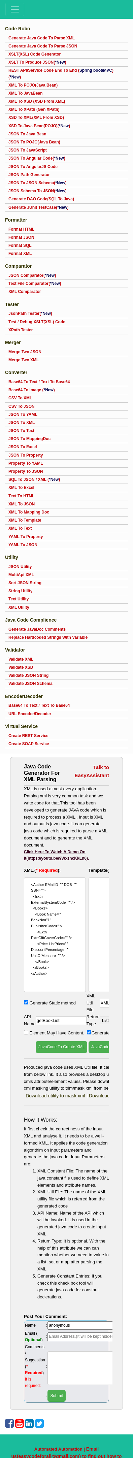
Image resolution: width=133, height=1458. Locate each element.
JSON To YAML (22, 414)
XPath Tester (20, 330)
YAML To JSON (22, 544)
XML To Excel (21, 487)
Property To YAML (25, 463)
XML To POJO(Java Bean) (33, 85)
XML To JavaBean (25, 93)
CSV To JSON (21, 406)
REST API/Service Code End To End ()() (60, 73)
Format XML (20, 253)
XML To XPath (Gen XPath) (34, 109)
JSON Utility (20, 566)
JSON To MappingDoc (29, 438)
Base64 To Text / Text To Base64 (39, 381)
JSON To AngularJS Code (33, 166)
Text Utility (18, 599)
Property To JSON (25, 471)
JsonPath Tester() (30, 313)
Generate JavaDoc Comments (37, 629)
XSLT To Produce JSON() (37, 62)
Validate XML (20, 659)
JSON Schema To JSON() (37, 191)
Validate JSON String (28, 675)
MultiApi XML (21, 574)
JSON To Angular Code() (36, 158)
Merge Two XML (23, 360)
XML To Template (24, 520)
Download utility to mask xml (56, 1095)
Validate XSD (20, 667)
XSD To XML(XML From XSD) (36, 117)
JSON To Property (25, 455)
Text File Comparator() (34, 283)
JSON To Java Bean (27, 134)
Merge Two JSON (24, 352)
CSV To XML (20, 398)
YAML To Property (25, 536)
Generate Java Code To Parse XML (41, 38)
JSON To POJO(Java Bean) (34, 142)
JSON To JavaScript (27, 150)
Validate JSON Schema (30, 683)
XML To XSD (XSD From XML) (36, 101)
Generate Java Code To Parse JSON (42, 46)
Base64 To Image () (31, 390)
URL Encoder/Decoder (29, 713)
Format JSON (21, 237)
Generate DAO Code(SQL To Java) (41, 199)
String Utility (20, 591)
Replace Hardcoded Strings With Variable (48, 637)
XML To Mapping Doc (28, 512)
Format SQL (20, 245)
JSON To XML (21, 422)
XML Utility (18, 607)
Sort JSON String (24, 583)
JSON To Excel (22, 446)
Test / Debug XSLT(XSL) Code (36, 322)
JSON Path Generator (29, 174)
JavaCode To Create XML (61, 1047)
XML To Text (20, 528)
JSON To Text (21, 430)
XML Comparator (24, 291)
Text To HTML (21, 496)
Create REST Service (28, 735)
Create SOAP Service (28, 743)
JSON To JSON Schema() (37, 182)
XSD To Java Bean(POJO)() (39, 126)
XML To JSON (21, 504)
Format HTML (21, 229)
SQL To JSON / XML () (34, 479)
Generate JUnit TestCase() (38, 207)
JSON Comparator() (32, 275)
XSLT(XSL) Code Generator (34, 54)
